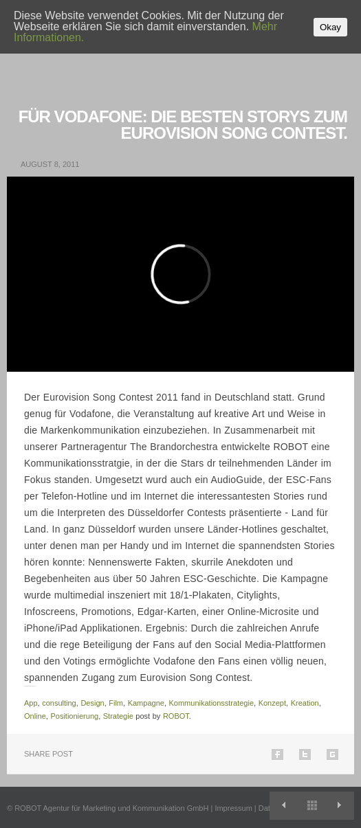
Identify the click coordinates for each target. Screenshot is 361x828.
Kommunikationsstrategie (211, 703)
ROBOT (176, 716)
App (31, 703)
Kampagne (146, 703)
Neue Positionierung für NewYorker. (284, 806)
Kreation (305, 703)
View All (312, 806)
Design (92, 703)
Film (116, 703)
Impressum (233, 808)
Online (35, 716)
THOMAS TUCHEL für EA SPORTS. (340, 806)
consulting (59, 703)
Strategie (118, 716)
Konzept (272, 703)
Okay (330, 27)
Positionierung (74, 716)
